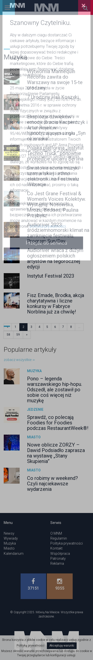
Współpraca (60, 554)
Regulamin (58, 538)
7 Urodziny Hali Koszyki (53, 97)
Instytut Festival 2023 (50, 276)
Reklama (57, 563)
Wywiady (11, 538)
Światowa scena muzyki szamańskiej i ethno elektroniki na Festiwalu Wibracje (53, 176)
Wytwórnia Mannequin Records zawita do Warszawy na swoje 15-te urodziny (55, 79)
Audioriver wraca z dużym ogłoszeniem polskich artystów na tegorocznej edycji (55, 258)
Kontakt (56, 548)
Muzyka (34, 371)
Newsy (9, 533)
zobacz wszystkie (19, 360)
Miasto (34, 437)
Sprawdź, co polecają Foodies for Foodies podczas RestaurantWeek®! (57, 422)
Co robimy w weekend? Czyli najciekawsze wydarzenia (52, 483)
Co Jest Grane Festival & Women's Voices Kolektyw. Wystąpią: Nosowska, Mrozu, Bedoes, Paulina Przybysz (56, 204)
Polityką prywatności (30, 645)
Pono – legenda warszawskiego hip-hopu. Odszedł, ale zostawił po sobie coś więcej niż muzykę (54, 390)
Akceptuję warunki (61, 645)
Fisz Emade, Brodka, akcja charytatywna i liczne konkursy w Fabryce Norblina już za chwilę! (55, 303)
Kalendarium (14, 554)
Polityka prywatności (66, 543)
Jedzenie (35, 409)
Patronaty (58, 558)
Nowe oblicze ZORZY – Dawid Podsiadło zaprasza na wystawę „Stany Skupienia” (56, 453)
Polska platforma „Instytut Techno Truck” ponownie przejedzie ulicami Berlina (55, 153)
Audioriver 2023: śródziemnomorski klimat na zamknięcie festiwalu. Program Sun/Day (58, 233)
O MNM (56, 533)
